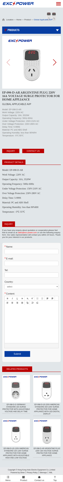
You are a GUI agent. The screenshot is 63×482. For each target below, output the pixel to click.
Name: (9, 246)
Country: (9, 282)
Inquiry (11, 151)
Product (27, 20)
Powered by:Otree (17, 473)
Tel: (6, 270)
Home (18, 20)
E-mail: (9, 258)
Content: (10, 293)
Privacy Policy (32, 473)
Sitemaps (43, 473)
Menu (8, 477)
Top (55, 478)
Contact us (33, 151)
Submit (17, 354)
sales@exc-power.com (27, 232)
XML (51, 473)
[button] (54, 62)
